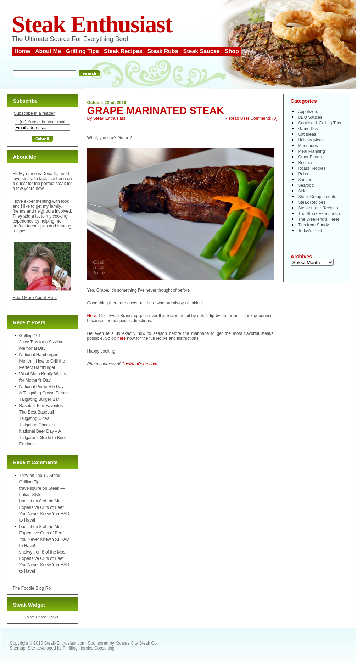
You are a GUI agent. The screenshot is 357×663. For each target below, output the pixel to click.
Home (22, 51)
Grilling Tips (82, 51)
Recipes (305, 162)
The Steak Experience (319, 213)
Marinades (308, 145)
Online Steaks (47, 617)
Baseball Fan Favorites (41, 405)
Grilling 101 (30, 335)
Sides (303, 191)
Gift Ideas (307, 134)
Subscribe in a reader (34, 113)
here (121, 338)
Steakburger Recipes (318, 208)
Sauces (305, 179)
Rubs (303, 174)
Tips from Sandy (313, 225)
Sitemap (18, 648)
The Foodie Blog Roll (33, 588)
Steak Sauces (201, 51)
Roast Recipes (312, 168)
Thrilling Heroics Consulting (89, 648)
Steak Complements (317, 196)
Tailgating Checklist (37, 424)
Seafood (306, 185)
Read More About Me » (35, 297)
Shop (232, 51)
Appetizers (308, 111)
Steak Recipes (123, 51)
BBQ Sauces (310, 117)
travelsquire (30, 488)
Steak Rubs (162, 51)
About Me (48, 51)
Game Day (308, 128)
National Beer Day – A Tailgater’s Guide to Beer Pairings (42, 437)
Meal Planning (311, 151)
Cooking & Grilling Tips (319, 122)
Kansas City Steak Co (136, 643)
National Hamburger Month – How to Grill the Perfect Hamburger (42, 361)
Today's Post (310, 230)
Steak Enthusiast (92, 24)
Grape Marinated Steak (155, 110)
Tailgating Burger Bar (39, 399)
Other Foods (310, 156)
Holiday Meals (311, 139)
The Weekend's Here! (318, 219)
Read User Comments (250, 118)
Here (91, 315)
